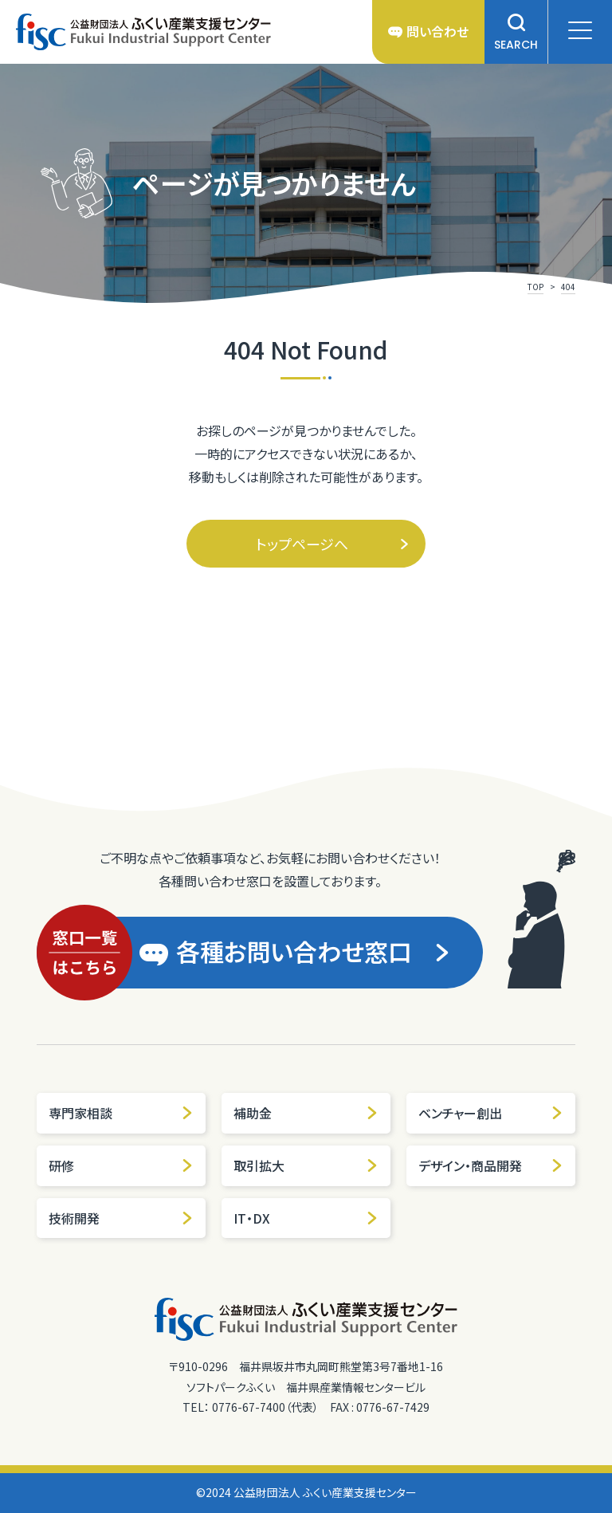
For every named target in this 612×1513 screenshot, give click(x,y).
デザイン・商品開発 (490, 1165)
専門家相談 (121, 1112)
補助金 (306, 1112)
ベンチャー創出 (490, 1112)
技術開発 (121, 1218)
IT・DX (306, 1218)
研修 (121, 1165)
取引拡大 (306, 1165)
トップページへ (333, 543)
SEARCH (516, 32)
